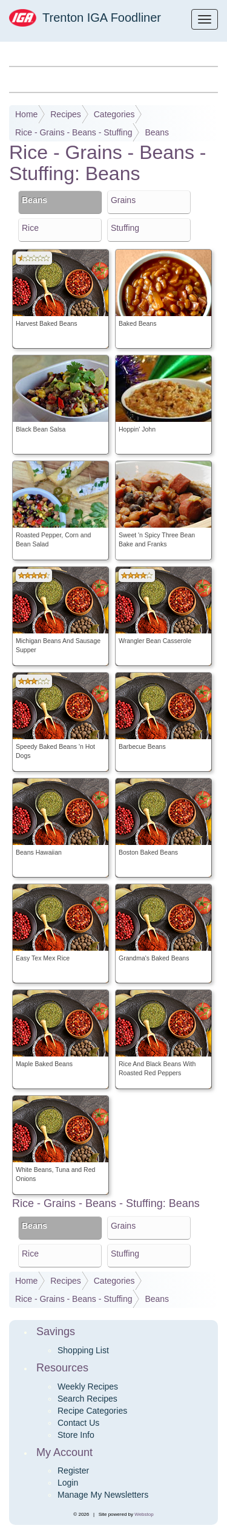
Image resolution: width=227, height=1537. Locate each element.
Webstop (143, 1514)
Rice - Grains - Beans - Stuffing (73, 132)
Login (68, 1482)
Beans (157, 132)
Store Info (76, 1435)
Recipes (65, 114)
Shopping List (83, 1350)
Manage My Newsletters (103, 1495)
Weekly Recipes (88, 1386)
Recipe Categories (92, 1411)
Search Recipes (87, 1398)
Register (73, 1470)
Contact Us (78, 1423)
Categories (114, 114)
